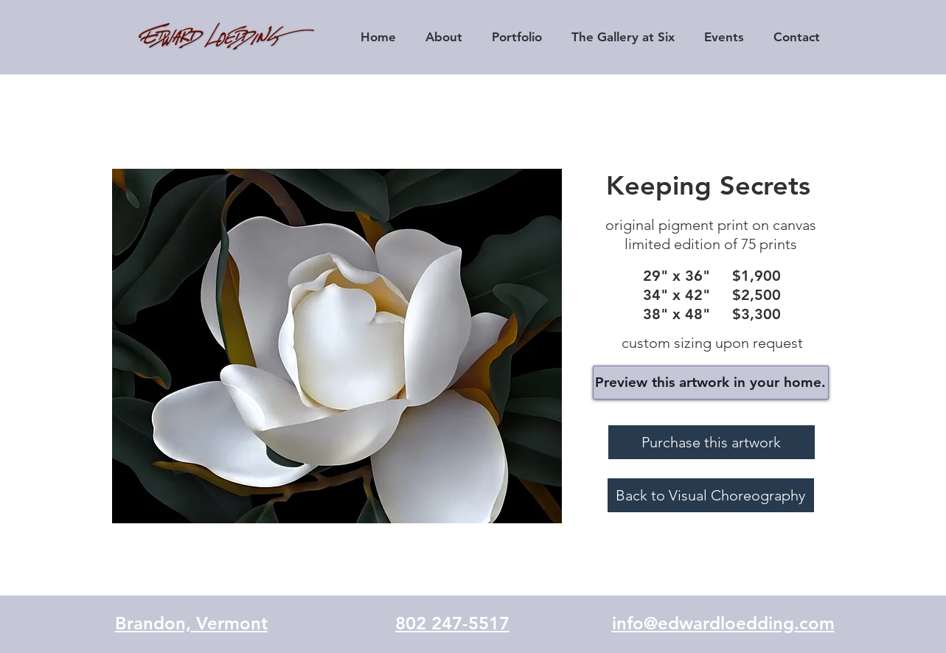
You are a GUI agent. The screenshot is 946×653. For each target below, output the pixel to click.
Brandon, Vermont (191, 623)
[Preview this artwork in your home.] (711, 382)
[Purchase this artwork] (711, 442)
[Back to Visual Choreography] (711, 495)
